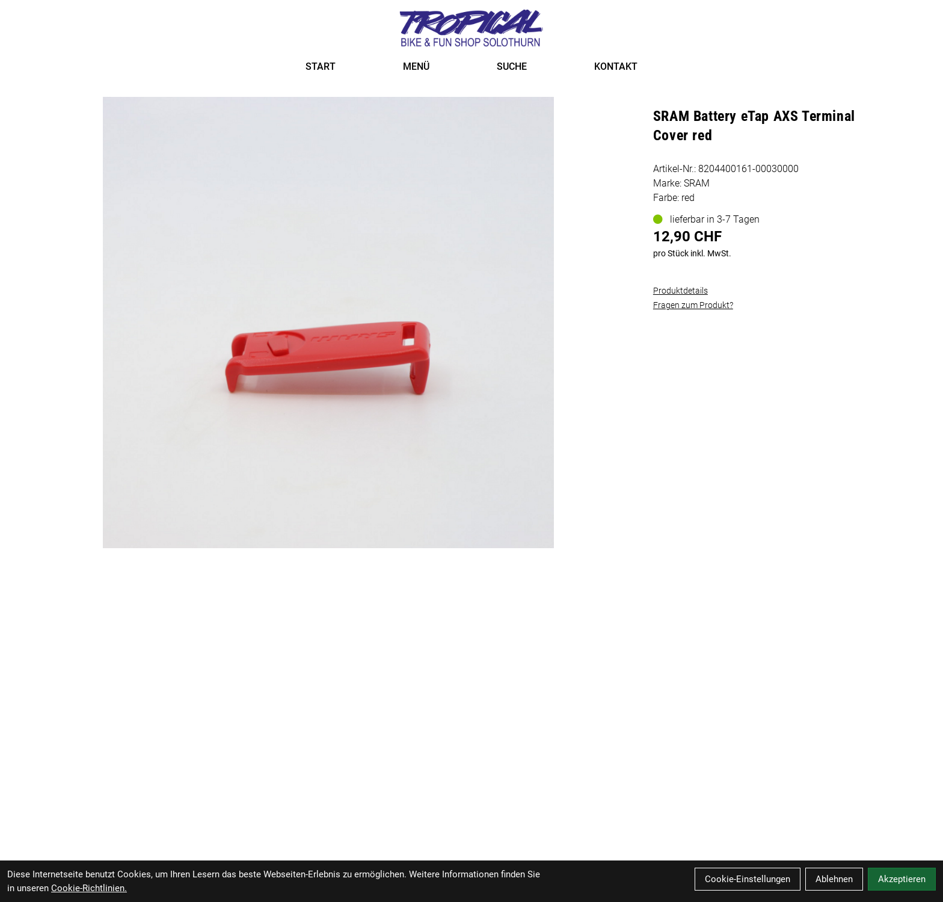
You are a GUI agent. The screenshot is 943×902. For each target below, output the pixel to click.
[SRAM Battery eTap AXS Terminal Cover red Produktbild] (328, 322)
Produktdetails (680, 290)
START (321, 66)
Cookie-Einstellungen (747, 879)
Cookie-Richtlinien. (89, 888)
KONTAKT (615, 66)
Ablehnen (834, 879)
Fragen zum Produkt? (693, 305)
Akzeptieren (902, 879)
